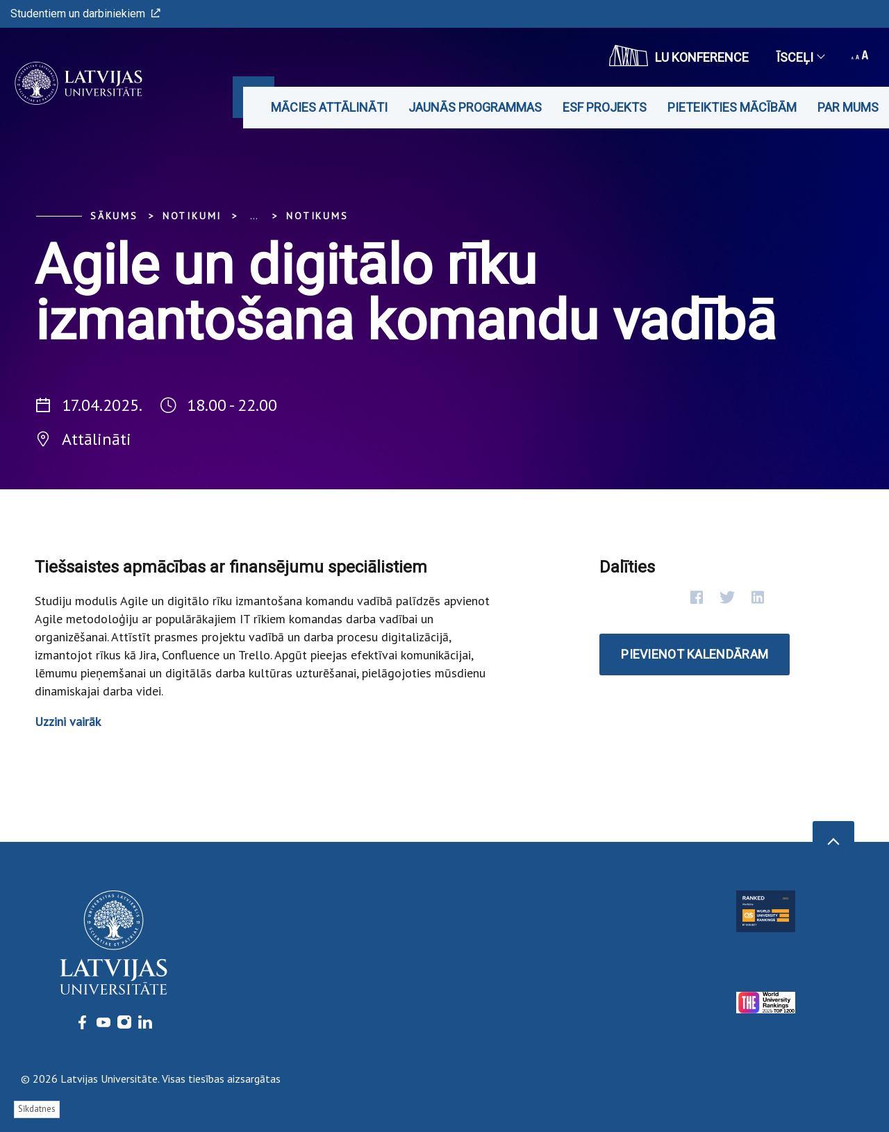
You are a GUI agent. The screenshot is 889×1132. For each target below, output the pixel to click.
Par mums (848, 107)
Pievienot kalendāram (694, 654)
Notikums (317, 216)
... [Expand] (254, 216)
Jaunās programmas (475, 107)
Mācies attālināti (329, 107)
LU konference (679, 55)
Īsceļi (800, 57)
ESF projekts (605, 107)
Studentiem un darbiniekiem (85, 13)
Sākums (114, 216)
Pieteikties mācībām (732, 107)
